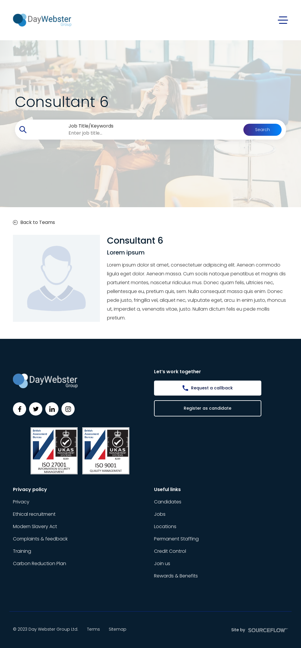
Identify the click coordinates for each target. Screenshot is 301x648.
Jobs (159, 514)
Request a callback (212, 388)
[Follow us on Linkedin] (51, 409)
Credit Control (170, 551)
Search (262, 130)
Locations (165, 526)
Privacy (21, 501)
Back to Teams (34, 222)
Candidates (167, 501)
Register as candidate (207, 408)
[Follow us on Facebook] (19, 409)
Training (22, 551)
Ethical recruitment (34, 514)
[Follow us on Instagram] (68, 409)
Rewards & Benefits (176, 575)
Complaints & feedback (40, 538)
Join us (162, 563)
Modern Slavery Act (35, 526)
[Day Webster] (42, 19)
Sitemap (117, 629)
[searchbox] (137, 133)
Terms (93, 629)
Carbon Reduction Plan (39, 563)
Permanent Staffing (176, 538)
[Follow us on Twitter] (35, 409)
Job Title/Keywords (90, 126)
